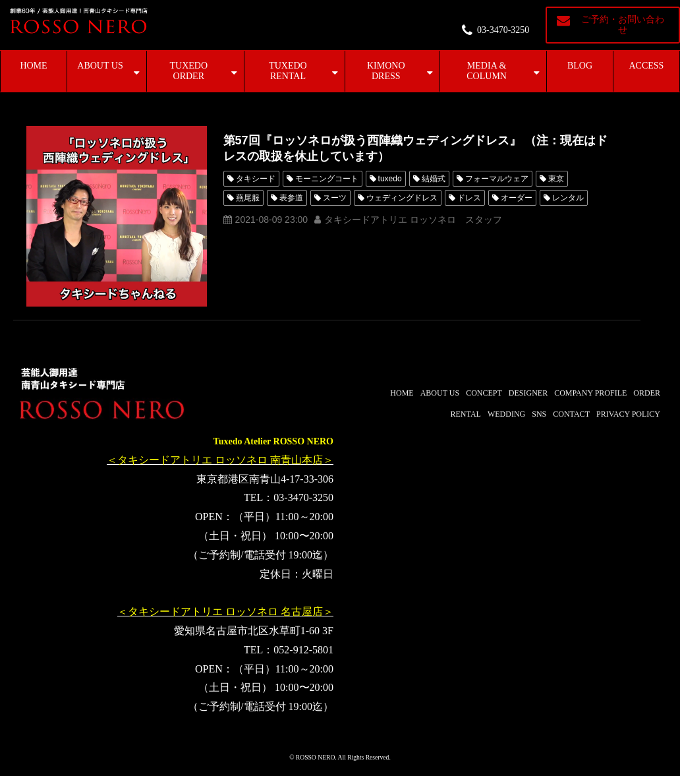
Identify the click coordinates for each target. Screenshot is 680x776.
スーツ (335, 197)
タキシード (255, 178)
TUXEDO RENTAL (288, 71)
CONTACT (571, 414)
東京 (556, 178)
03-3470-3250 (503, 30)
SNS (539, 414)
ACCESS (646, 66)
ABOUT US (100, 66)
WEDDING (506, 414)
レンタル (568, 197)
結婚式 (433, 178)
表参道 (291, 197)
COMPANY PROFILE (590, 393)
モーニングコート (326, 178)
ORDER (646, 393)
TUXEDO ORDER (189, 71)
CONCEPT (484, 393)
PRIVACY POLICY (628, 414)
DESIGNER (528, 393)
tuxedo (390, 178)
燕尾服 (248, 197)
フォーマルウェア (496, 178)
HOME (33, 66)
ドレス (469, 197)
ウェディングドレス (402, 197)
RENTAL (466, 414)
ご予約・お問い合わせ (622, 25)
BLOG (579, 66)
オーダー (516, 197)
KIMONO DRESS (386, 71)
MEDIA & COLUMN (487, 71)
